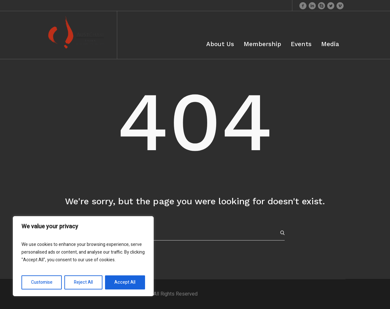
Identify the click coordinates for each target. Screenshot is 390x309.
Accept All (124, 282)
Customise (42, 282)
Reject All (83, 282)
